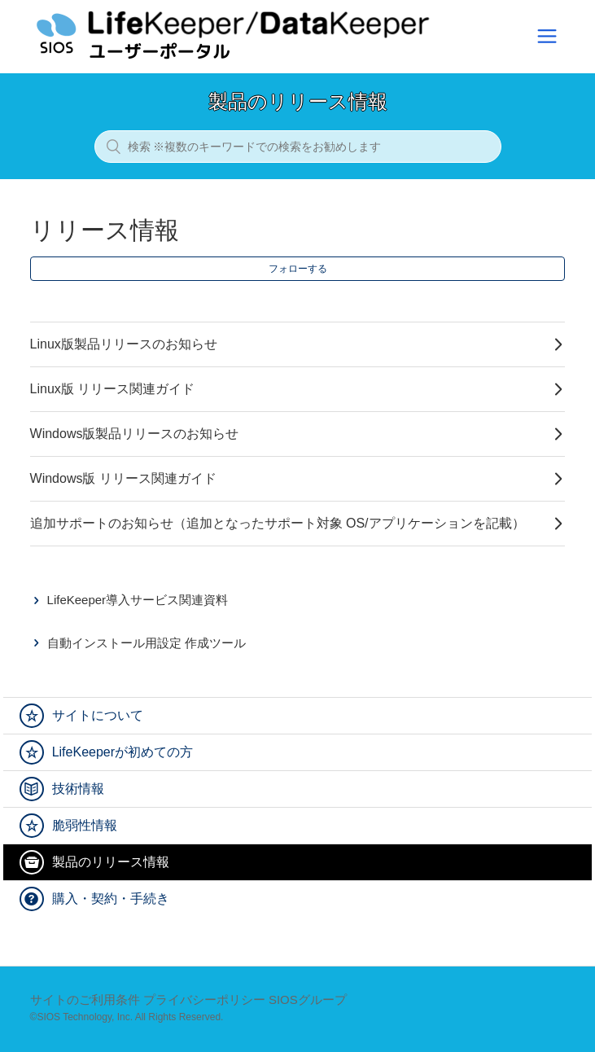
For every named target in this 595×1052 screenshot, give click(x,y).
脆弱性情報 (84, 825)
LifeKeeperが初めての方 (122, 752)
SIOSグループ (308, 999)
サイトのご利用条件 (85, 999)
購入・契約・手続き (110, 898)
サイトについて (97, 715)
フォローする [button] (298, 268)
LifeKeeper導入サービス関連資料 (138, 600)
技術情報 (78, 789)
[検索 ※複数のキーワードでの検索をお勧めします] (297, 146)
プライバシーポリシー (204, 999)
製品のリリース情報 (110, 862)
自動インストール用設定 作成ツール (146, 643)
